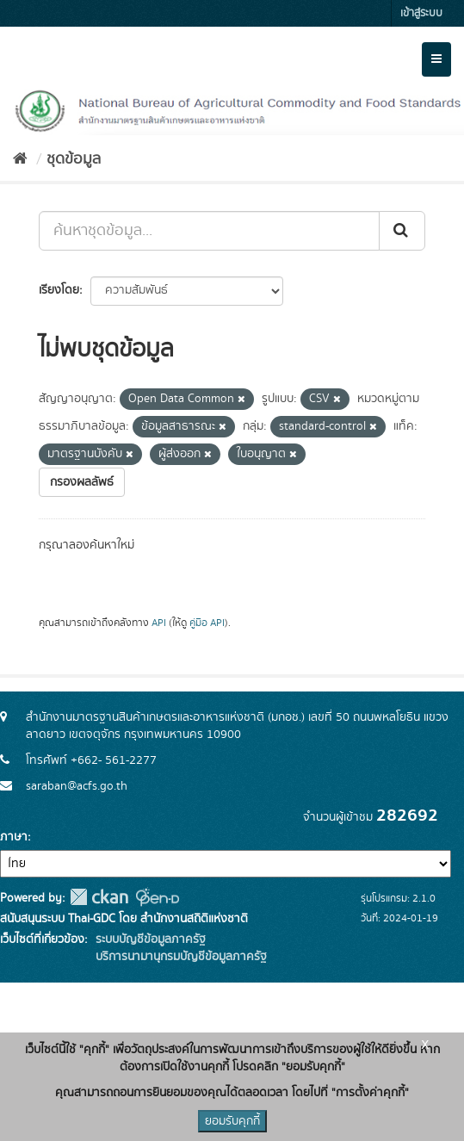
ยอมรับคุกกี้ (232, 1121)
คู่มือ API (207, 623)
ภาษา (14, 837)
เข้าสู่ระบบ (421, 13)
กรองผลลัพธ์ (82, 482)
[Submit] (402, 231)
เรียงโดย (59, 290)
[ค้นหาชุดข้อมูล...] (209, 231)
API (159, 623)
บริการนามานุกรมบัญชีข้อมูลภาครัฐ (179, 956)
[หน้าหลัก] (20, 159)
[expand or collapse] (436, 59)
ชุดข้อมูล (73, 159)
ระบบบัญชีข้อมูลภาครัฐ (149, 939)
